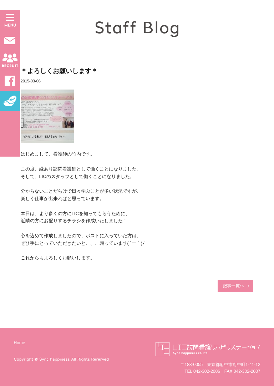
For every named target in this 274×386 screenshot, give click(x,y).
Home (19, 343)
